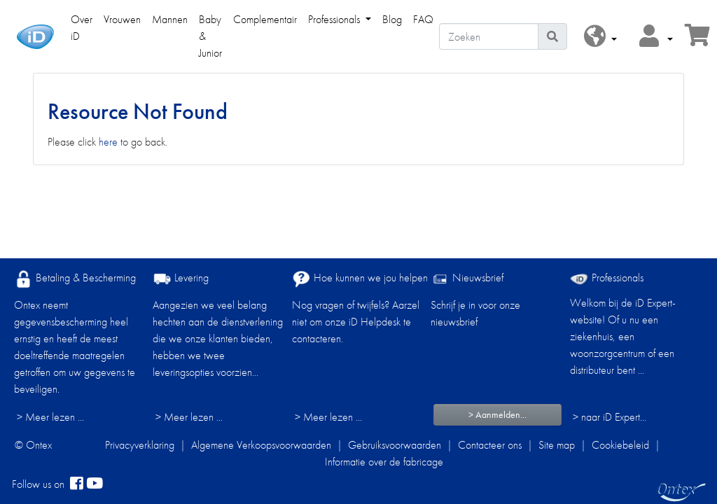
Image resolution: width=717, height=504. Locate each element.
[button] (600, 37)
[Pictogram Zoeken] (552, 36)
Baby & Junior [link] (210, 36)
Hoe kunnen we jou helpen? (362, 279)
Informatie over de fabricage (384, 461)
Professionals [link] (335, 19)
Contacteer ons (490, 445)
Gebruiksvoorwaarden (394, 445)
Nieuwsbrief (467, 279)
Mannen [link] (170, 19)
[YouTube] (94, 484)
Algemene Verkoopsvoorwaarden (261, 445)
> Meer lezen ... (50, 417)
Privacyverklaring (139, 445)
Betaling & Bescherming (75, 279)
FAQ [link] (423, 19)
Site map (556, 445)
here (108, 141)
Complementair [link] (265, 19)
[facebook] (76, 484)
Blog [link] (392, 19)
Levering (181, 279)
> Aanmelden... (497, 414)
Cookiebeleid (620, 445)
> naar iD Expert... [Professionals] (609, 417)
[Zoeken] (488, 36)
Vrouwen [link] (122, 19)
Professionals (606, 277)
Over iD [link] (81, 27)
